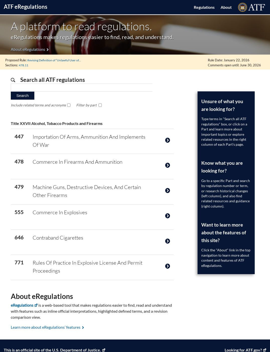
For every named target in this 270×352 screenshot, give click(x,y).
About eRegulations (28, 49)
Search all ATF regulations (52, 79)
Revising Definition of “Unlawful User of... (56, 60)
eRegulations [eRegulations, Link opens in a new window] (22, 290)
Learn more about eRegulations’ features (45, 312)
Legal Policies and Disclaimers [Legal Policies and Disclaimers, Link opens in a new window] (53, 342)
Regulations (204, 7)
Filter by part (86, 97)
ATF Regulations (25, 6)
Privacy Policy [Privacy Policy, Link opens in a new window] (13, 342)
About (226, 7)
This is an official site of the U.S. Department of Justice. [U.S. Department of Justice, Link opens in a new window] (52, 335)
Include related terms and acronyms (38, 97)
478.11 (24, 65)
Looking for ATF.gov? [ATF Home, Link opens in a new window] (243, 335)
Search (163, 87)
